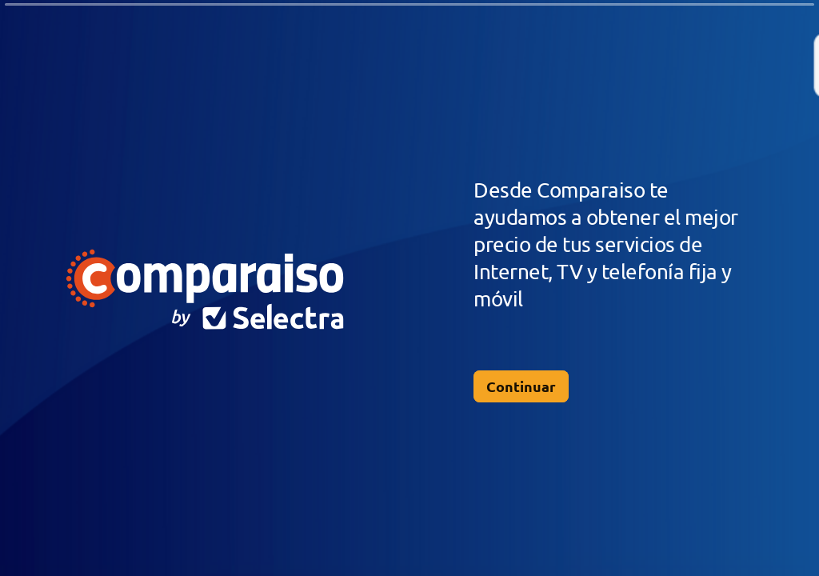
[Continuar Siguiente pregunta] (521, 386)
